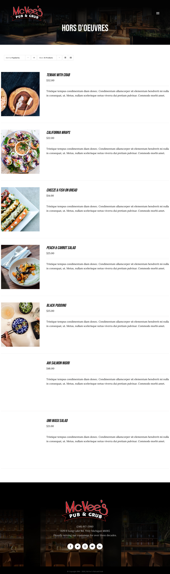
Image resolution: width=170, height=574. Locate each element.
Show (46, 58)
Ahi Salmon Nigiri (57, 363)
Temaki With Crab (58, 74)
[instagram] (85, 546)
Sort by (13, 58)
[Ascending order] (34, 57)
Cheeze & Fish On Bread (61, 190)
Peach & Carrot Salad (60, 247)
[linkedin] (100, 546)
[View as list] (70, 57)
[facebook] (70, 546)
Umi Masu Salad (56, 420)
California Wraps (58, 132)
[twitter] (78, 546)
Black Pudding (56, 305)
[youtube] (92, 546)
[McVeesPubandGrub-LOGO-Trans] (26, 6)
